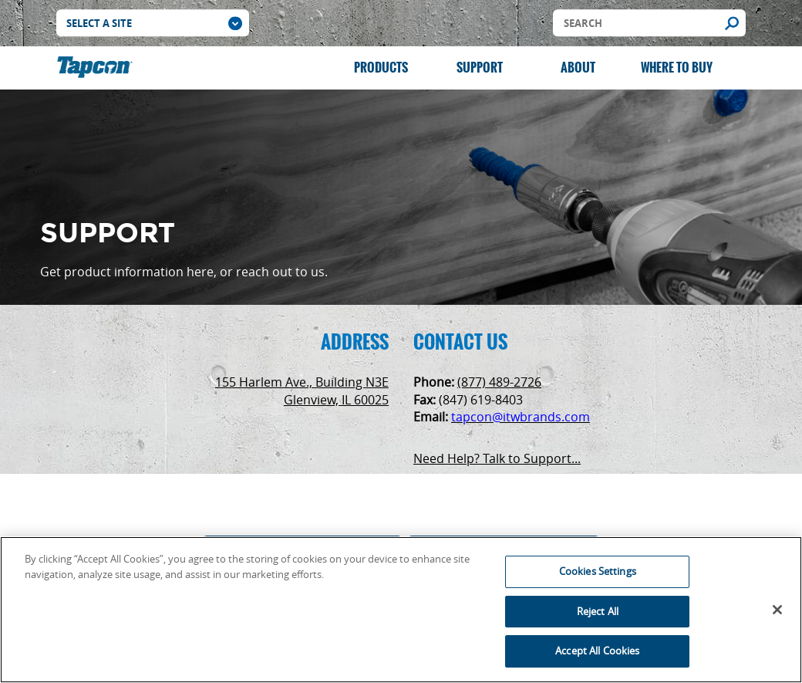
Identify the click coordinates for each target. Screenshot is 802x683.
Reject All (597, 611)
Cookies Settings (597, 571)
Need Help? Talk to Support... (497, 458)
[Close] (777, 610)
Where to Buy (677, 67)
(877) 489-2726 (499, 382)
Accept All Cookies (597, 651)
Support (480, 67)
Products (381, 67)
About (578, 67)
